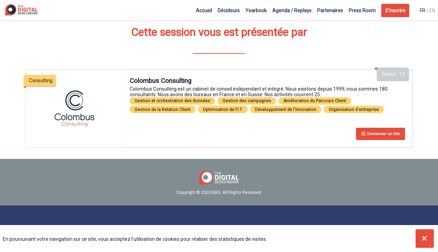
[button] (395, 10)
